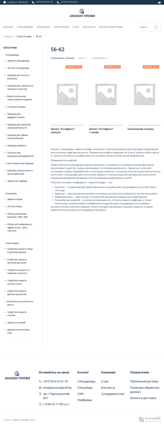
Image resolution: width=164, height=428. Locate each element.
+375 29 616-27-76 (44, 2)
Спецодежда (25, 27)
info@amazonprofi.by (57, 387)
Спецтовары (61, 27)
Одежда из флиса (16, 145)
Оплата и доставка (111, 27)
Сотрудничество (112, 394)
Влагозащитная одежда (20, 163)
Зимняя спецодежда (18, 60)
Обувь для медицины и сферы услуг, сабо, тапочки (19, 227)
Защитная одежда (17, 181)
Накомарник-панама (141, 129)
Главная (7, 36)
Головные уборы (16, 106)
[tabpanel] (67, 94)
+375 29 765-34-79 (69, 2)
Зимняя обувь (15, 199)
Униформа (84, 400)
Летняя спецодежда (18, 68)
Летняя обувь (14, 206)
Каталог (8, 27)
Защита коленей (16, 322)
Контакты (89, 27)
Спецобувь (43, 27)
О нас (76, 27)
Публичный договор (144, 381)
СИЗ (80, 394)
